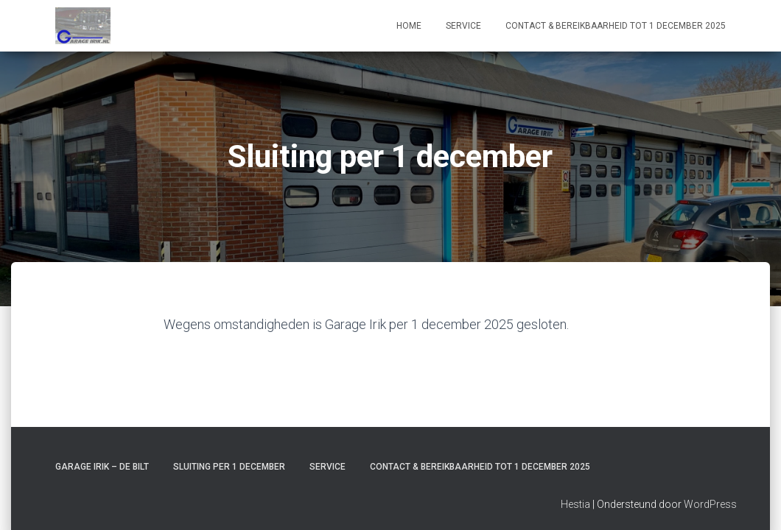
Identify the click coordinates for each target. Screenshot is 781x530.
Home (408, 26)
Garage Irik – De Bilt (102, 459)
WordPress (710, 497)
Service (463, 26)
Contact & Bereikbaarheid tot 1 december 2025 (615, 26)
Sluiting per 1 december (229, 459)
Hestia (575, 497)
